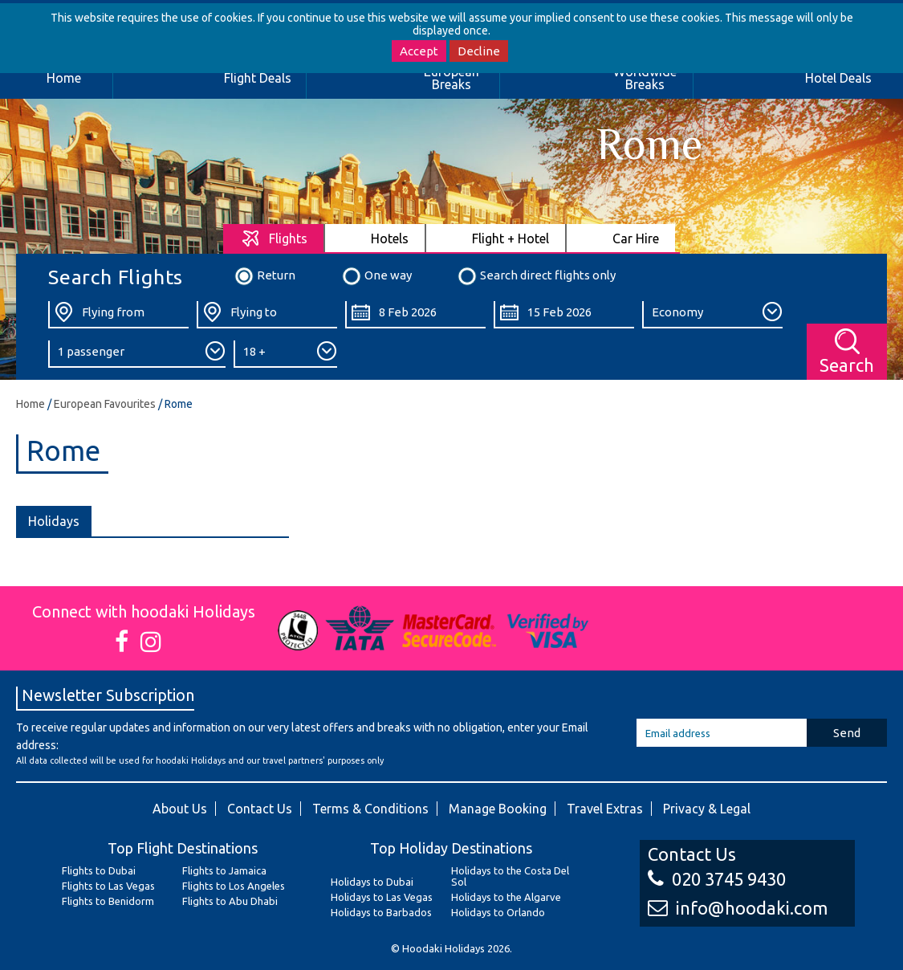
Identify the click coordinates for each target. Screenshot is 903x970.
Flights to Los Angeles (233, 885)
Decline (479, 51)
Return (264, 276)
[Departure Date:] (415, 314)
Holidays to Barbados (381, 912)
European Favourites (105, 403)
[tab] (274, 238)
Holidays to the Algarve (506, 897)
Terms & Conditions (370, 808)
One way (376, 276)
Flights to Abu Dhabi (230, 901)
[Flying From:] (118, 314)
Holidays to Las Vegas (382, 897)
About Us (180, 808)
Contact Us (259, 808)
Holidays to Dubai (372, 881)
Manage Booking (498, 808)
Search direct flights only (536, 276)
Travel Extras (605, 808)
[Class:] (712, 314)
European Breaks (451, 78)
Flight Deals (257, 78)
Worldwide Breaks (645, 78)
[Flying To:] (267, 314)
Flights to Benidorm (108, 901)
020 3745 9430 (717, 879)
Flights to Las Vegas (108, 885)
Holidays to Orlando (498, 912)
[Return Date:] (564, 314)
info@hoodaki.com (738, 908)
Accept (419, 51)
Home (64, 78)
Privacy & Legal (706, 808)
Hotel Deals (838, 78)
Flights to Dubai (99, 870)
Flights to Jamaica (224, 870)
